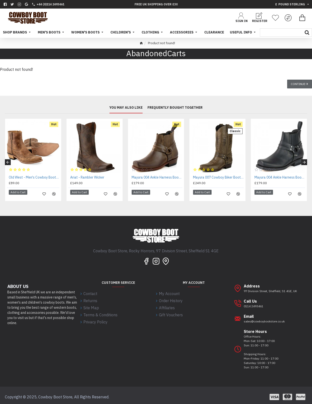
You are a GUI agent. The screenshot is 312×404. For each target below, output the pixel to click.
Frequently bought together (175, 108)
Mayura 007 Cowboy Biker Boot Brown (218, 177)
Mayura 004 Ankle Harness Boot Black (279, 177)
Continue (298, 84)
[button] (8, 161)
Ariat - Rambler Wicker (87, 177)
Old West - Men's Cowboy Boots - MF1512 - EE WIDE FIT (34, 177)
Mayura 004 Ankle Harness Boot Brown (157, 177)
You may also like (126, 108)
